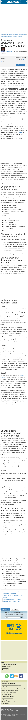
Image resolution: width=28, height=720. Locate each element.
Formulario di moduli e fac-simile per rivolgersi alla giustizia (15, 34)
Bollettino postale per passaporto (9, 700)
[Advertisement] (14, 19)
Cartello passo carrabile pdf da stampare (11, 685)
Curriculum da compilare (7, 698)
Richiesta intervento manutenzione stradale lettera (13, 687)
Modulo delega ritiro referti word (9, 690)
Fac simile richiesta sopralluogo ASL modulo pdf (13, 688)
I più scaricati (5, 671)
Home (2, 34)
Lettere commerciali (6, 666)
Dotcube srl (9, 708)
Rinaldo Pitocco (10, 51)
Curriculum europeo (6, 694)
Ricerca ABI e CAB (6, 669)
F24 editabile (5, 703)
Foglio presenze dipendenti (8, 696)
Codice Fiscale (5, 668)
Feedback (15, 609)
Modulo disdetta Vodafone (8, 701)
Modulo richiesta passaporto (8, 692)
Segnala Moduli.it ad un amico (9, 664)
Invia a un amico (5, 609)
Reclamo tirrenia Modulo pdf (8, 683)
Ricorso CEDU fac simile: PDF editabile (12, 599)
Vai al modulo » (20, 64)
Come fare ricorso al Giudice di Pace (11, 601)
